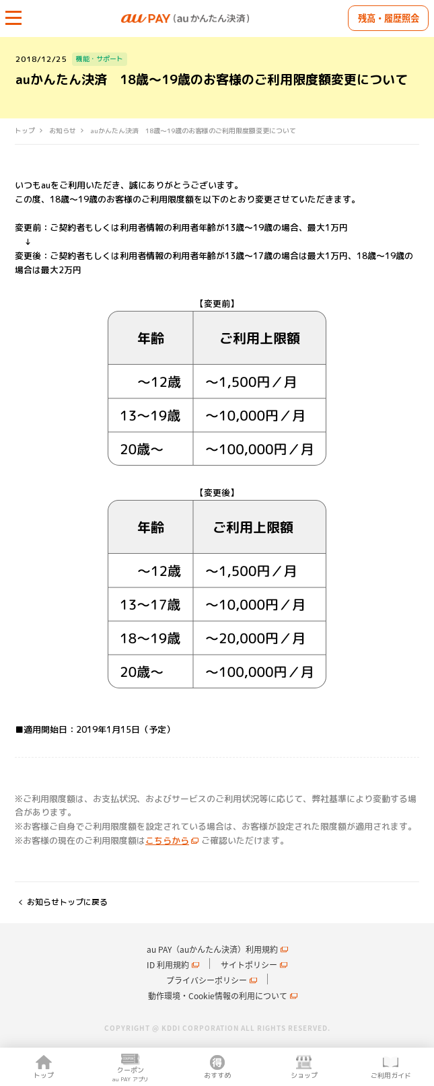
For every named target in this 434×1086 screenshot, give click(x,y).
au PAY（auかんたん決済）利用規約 (212, 949)
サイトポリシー (249, 965)
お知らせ (62, 130)
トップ (25, 130)
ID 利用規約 (168, 965)
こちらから (167, 840)
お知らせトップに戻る (67, 902)
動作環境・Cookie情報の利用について (217, 996)
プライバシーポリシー (206, 980)
